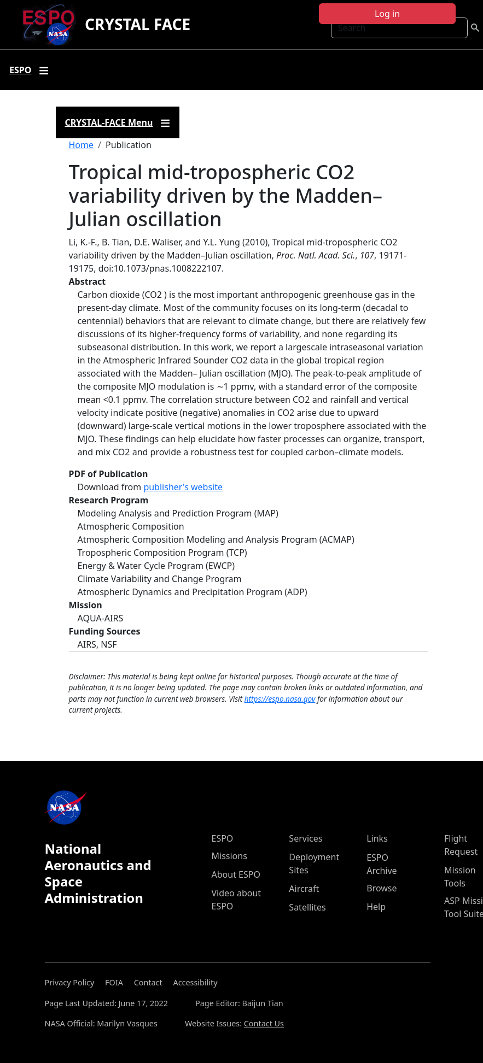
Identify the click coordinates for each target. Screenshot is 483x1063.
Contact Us (264, 1023)
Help (376, 907)
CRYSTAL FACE (137, 24)
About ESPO (236, 874)
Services (305, 838)
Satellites (307, 907)
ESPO (223, 838)
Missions (229, 856)
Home (81, 145)
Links (377, 838)
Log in (387, 14)
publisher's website (183, 487)
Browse (381, 888)
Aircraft (304, 889)
